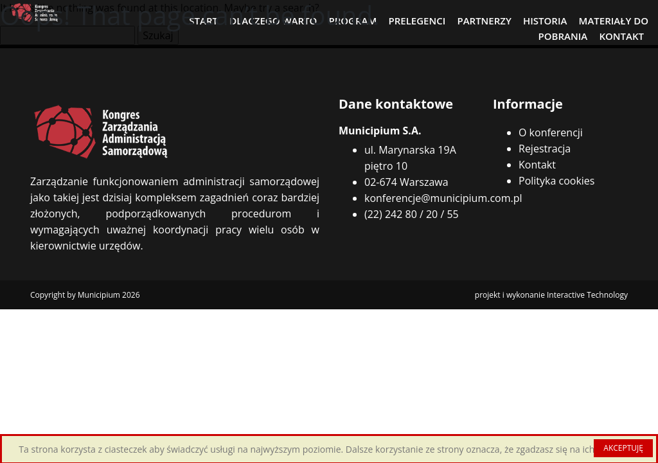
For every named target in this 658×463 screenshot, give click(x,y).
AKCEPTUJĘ (623, 447)
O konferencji (551, 132)
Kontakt (537, 165)
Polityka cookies (556, 181)
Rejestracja (545, 148)
